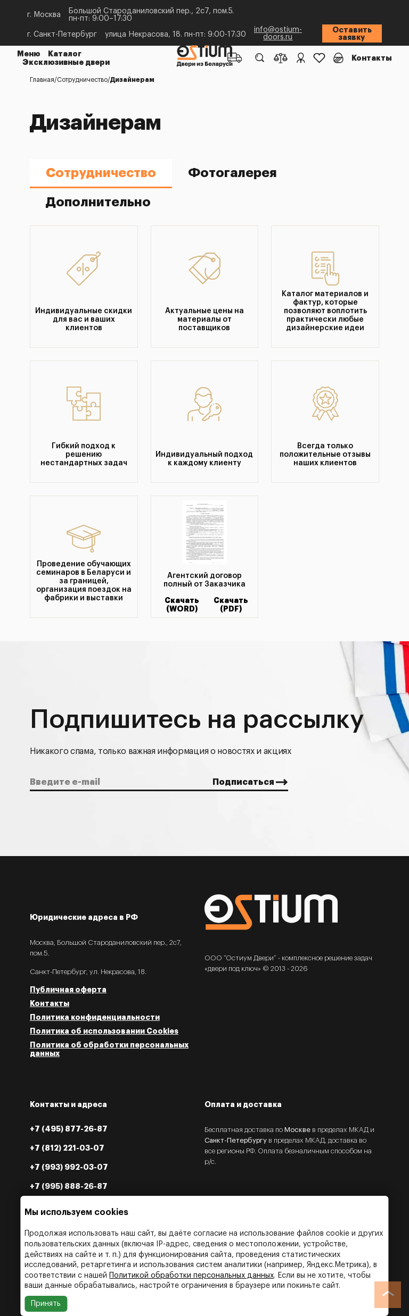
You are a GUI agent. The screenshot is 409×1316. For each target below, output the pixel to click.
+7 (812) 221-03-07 (67, 1148)
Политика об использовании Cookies (104, 1031)
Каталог (64, 53)
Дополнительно (98, 202)
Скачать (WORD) (182, 605)
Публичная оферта (68, 989)
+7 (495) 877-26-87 (69, 1129)
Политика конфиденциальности (95, 1017)
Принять (46, 1303)
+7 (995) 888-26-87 (69, 1186)
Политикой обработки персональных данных (191, 1275)
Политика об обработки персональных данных (109, 1049)
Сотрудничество (101, 172)
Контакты (371, 58)
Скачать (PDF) (231, 605)
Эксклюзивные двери (66, 62)
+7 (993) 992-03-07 (69, 1167)
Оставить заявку (352, 33)
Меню (28, 53)
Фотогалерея (232, 172)
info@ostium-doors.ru (278, 33)
